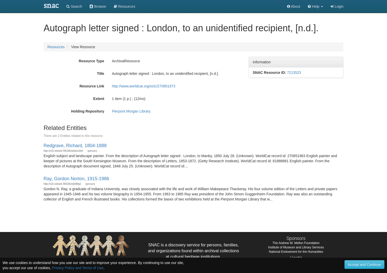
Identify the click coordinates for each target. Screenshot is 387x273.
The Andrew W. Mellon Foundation (295, 243)
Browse (98, 6)
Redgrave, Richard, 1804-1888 (75, 145)
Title (100, 74)
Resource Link (91, 86)
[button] (315, 6)
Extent (98, 99)
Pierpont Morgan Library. (131, 111)
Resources (56, 47)
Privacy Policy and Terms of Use (77, 268)
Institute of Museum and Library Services (296, 247)
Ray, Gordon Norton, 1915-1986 (76, 178)
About (293, 6)
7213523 (294, 72)
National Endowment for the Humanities (296, 252)
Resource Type (91, 61)
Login (337, 6)
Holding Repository (87, 111)
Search (74, 6)
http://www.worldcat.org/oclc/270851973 (143, 86)
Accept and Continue (364, 264)
